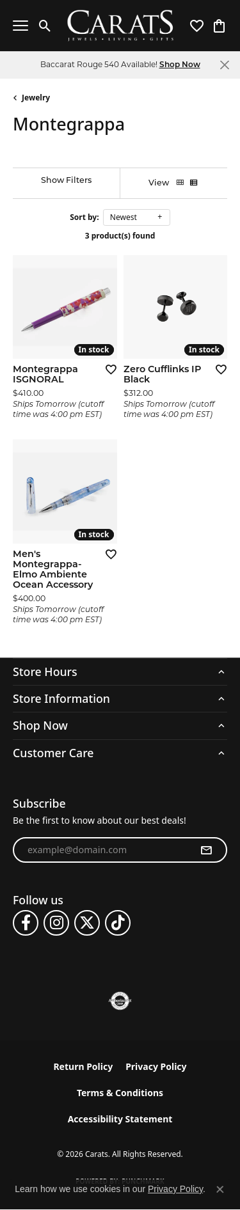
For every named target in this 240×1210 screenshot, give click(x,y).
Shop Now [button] (179, 65)
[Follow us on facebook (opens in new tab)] (25, 923)
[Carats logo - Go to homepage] (120, 26)
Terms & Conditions (120, 1093)
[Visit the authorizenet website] (120, 1000)
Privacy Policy (155, 1066)
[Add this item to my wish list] (107, 369)
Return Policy (83, 1066)
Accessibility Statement (120, 1119)
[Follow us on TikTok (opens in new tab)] (118, 923)
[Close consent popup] (220, 1189)
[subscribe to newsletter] (206, 849)
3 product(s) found (120, 235)
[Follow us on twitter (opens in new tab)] (87, 923)
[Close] (224, 65)
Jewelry (36, 97)
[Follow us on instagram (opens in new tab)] (56, 923)
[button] (45, 25)
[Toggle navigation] (20, 25)
